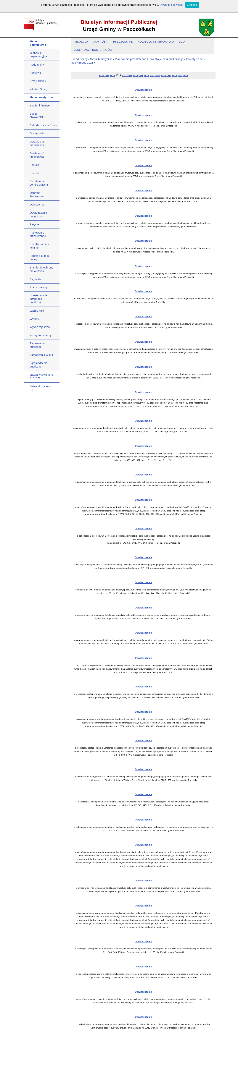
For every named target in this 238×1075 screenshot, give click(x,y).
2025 (106, 75)
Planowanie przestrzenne (38, 234)
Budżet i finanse (40, 105)
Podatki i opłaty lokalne (39, 246)
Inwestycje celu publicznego (166, 59)
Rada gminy (37, 64)
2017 (152, 75)
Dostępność (37, 133)
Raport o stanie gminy (39, 257)
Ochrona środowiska (37, 194)
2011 (185, 75)
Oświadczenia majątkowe (38, 214)
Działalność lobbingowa (37, 155)
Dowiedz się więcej (171, 4)
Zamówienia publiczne (37, 345)
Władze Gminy (39, 89)
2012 (180, 75)
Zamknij (192, 4)
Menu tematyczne (41, 97)
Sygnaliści (36, 279)
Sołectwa (35, 72)
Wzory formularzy (41, 335)
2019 (141, 75)
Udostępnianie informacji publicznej (39, 299)
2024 (112, 75)
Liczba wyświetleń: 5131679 (41, 376)
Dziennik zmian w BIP (41, 388)
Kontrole (35, 173)
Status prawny (38, 287)
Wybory (34, 318)
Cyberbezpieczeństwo (43, 125)
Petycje (34, 224)
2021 (129, 75)
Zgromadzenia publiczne (39, 365)
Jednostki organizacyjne (38, 54)
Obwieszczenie (143, 90)
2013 (174, 75)
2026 (101, 75)
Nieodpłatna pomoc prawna (39, 183)
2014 (168, 75)
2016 (157, 75)
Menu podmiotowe (38, 43)
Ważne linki (37, 310)
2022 (124, 75)
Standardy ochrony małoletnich (41, 269)
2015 (163, 75)
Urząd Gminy (38, 81)
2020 (135, 75)
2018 (146, 75)
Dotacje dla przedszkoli (37, 143)
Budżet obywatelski (37, 115)
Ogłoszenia (37, 204)
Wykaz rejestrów (40, 327)
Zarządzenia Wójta (41, 354)
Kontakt (34, 164)
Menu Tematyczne (101, 59)
